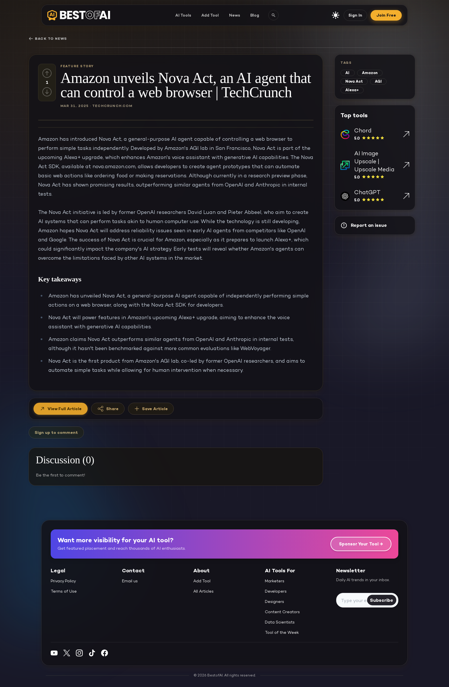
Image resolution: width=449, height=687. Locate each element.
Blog (254, 15)
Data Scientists (280, 622)
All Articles (203, 591)
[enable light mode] (335, 15)
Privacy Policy (63, 580)
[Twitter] (66, 652)
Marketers (274, 580)
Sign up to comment (56, 432)
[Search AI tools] (273, 15)
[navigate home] (78, 15)
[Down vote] (47, 92)
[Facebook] (104, 652)
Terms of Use (64, 591)
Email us (130, 580)
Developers (276, 591)
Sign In (355, 15)
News (234, 15)
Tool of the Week (282, 632)
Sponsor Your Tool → (361, 544)
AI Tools (183, 15)
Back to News (48, 38)
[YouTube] (54, 652)
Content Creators (282, 611)
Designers (274, 601)
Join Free (386, 15)
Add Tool (210, 15)
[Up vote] (47, 73)
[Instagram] (79, 652)
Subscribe (381, 600)
